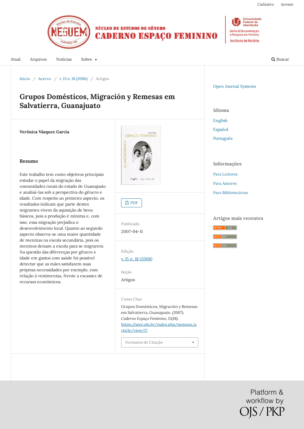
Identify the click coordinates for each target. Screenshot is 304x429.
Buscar (280, 59)
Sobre (87, 59)
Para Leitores (225, 174)
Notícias (64, 59)
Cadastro (265, 4)
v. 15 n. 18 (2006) (73, 78)
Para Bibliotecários (230, 192)
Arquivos (38, 59)
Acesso (287, 4)
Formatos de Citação (144, 342)
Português (222, 138)
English (220, 120)
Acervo (44, 78)
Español (220, 129)
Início (25, 78)
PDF (133, 202)
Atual (15, 59)
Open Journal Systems (234, 86)
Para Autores (225, 183)
